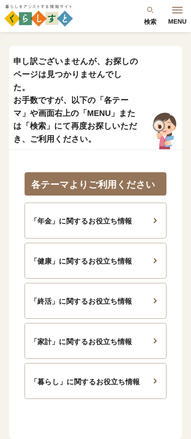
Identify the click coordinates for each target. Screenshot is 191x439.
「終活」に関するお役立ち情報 (81, 301)
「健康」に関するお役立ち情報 (81, 261)
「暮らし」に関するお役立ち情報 (85, 382)
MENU (177, 16)
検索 (150, 21)
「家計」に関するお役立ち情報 (81, 342)
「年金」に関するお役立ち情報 (81, 221)
